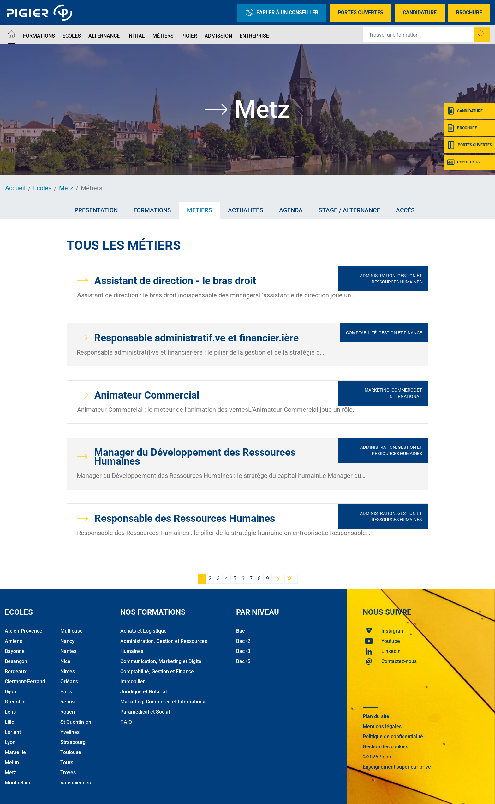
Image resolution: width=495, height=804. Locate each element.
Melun (12, 762)
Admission (218, 36)
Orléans (69, 682)
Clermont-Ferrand (25, 682)
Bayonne (15, 651)
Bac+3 (243, 651)
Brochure (469, 12)
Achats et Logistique (143, 631)
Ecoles (72, 36)
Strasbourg (73, 742)
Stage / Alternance (349, 210)
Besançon (16, 661)
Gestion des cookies (385, 747)
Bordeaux (16, 671)
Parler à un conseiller (282, 13)
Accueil (15, 188)
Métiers (163, 36)
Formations (39, 36)
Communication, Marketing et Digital (161, 661)
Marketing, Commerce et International (393, 393)
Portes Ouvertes (360, 12)
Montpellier (18, 783)
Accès (405, 210)
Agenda (291, 210)
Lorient (13, 732)
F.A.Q (126, 722)
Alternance (104, 36)
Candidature (420, 12)
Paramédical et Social (145, 712)
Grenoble (15, 702)
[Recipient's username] (418, 34)
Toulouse (70, 752)
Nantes (68, 651)
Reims (67, 702)
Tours (66, 762)
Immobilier (132, 682)
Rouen (67, 712)
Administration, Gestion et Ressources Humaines (391, 278)
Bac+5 (243, 661)
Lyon (10, 742)
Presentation (96, 210)
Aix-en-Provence (23, 631)
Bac (240, 631)
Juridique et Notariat (143, 692)
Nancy (67, 641)
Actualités (245, 210)
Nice (65, 661)
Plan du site (376, 716)
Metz (66, 188)
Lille (9, 722)
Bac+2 (243, 641)
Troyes (68, 773)
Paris (66, 692)
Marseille (15, 752)
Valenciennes (75, 783)
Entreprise (254, 36)
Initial (136, 36)
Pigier (189, 36)
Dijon (10, 692)
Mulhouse (71, 631)
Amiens (13, 641)
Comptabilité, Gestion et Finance (384, 332)
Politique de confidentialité (393, 737)
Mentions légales (382, 726)
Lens (10, 712)
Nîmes (67, 671)
